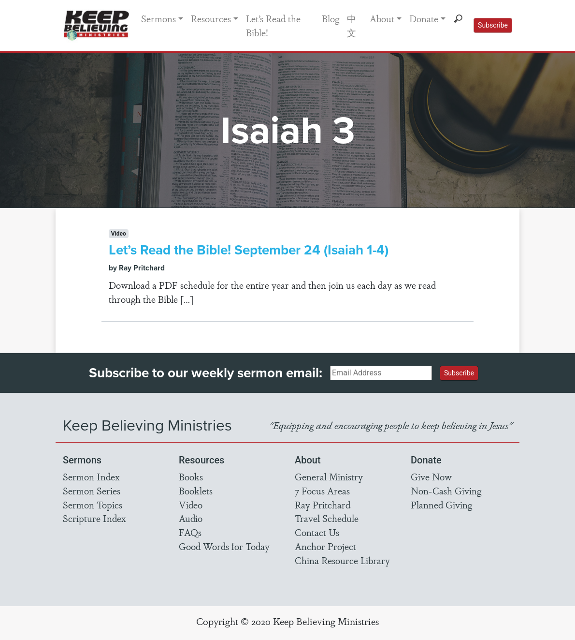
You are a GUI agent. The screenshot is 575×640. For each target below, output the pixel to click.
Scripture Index (94, 518)
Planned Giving (441, 504)
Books (191, 476)
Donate (423, 18)
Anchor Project (325, 546)
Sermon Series (91, 490)
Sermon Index (91, 476)
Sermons (158, 18)
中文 (351, 25)
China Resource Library (342, 560)
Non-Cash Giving (446, 490)
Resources (211, 18)
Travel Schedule (327, 518)
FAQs (190, 532)
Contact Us (317, 532)
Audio (190, 518)
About (382, 18)
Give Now (431, 476)
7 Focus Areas (322, 490)
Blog (330, 18)
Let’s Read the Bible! (273, 25)
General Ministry (329, 476)
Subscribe (493, 25)
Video (190, 504)
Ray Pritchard (322, 504)
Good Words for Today (224, 546)
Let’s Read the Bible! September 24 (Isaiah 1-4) (248, 250)
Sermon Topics (92, 504)
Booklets (196, 490)
